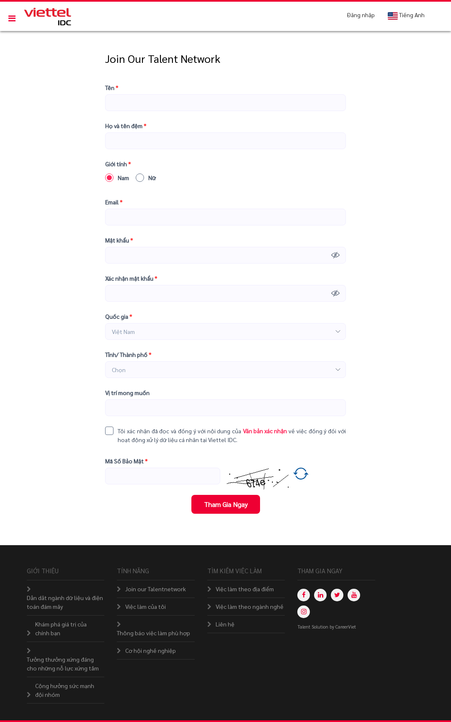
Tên (111, 87)
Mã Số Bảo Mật (126, 461)
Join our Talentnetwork (155, 589)
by (332, 626)
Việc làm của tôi (145, 606)
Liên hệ (225, 624)
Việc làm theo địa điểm (245, 589)
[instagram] (303, 612)
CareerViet (345, 626)
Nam (117, 177)
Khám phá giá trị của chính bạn (61, 628)
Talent (304, 626)
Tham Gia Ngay (225, 504)
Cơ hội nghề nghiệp (150, 650)
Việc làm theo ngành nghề (249, 606)
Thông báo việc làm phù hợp (153, 633)
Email (113, 202)
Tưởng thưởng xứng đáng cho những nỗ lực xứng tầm (63, 663)
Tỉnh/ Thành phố (128, 354)
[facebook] (303, 595)
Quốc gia (118, 316)
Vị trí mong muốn (127, 392)
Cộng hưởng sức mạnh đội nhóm (64, 690)
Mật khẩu (119, 240)
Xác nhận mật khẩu (131, 278)
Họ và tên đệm (125, 126)
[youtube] (354, 595)
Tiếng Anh (406, 15)
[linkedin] (320, 595)
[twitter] (337, 595)
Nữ (146, 177)
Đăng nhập (361, 14)
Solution (321, 626)
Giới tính (118, 164)
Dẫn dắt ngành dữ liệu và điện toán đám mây (65, 602)
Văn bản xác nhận (265, 431)
